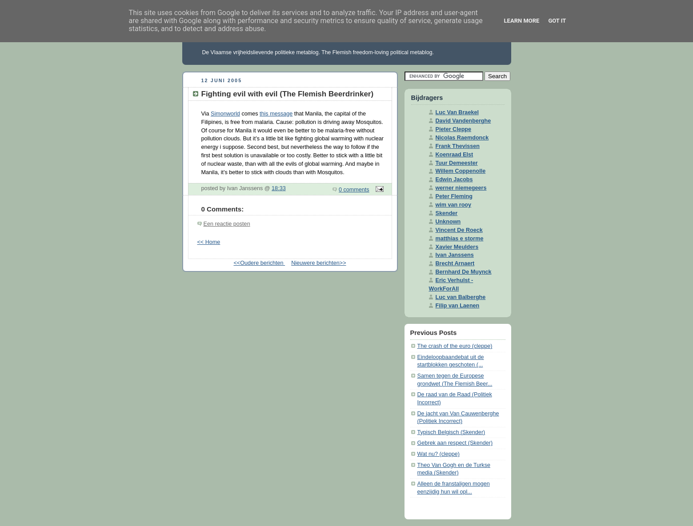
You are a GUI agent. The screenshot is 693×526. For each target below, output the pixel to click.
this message (276, 114)
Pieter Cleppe (454, 129)
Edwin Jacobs (454, 179)
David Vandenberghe (463, 121)
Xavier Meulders (457, 247)
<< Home (208, 242)
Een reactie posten (227, 224)
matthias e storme (460, 238)
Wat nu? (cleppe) (438, 454)
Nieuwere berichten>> (318, 263)
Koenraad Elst (454, 154)
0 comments (354, 190)
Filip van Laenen (458, 306)
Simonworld (225, 114)
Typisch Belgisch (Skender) (451, 432)
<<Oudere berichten (259, 263)
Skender (447, 213)
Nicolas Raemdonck (462, 138)
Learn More (522, 20)
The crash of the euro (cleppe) (455, 346)
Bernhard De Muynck (464, 272)
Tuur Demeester (457, 163)
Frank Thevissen (458, 146)
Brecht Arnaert (455, 263)
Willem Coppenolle (461, 171)
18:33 (279, 188)
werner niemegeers (461, 188)
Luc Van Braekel (457, 112)
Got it (557, 20)
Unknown (448, 222)
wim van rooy (454, 205)
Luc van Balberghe (461, 297)
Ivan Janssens (455, 255)
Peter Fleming (454, 196)
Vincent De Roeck (459, 230)
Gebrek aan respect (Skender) (455, 443)
